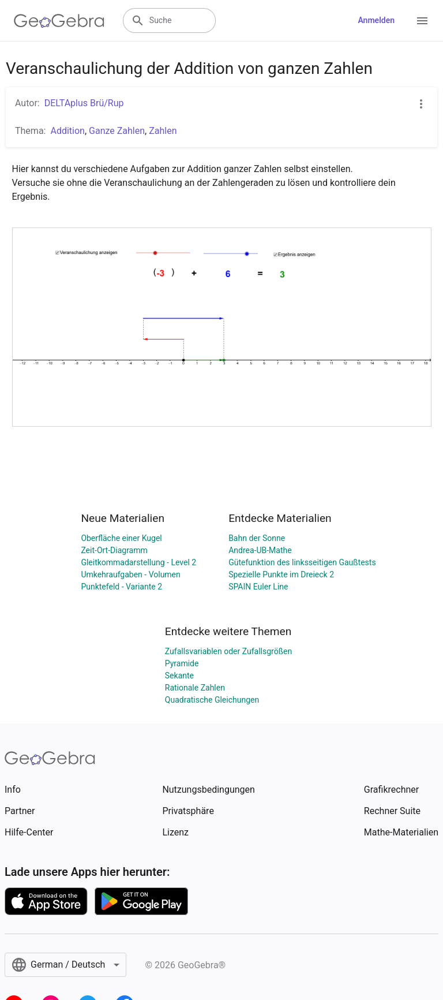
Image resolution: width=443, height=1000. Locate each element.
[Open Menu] (422, 21)
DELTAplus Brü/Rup (84, 103)
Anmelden (376, 20)
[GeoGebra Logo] (59, 21)
